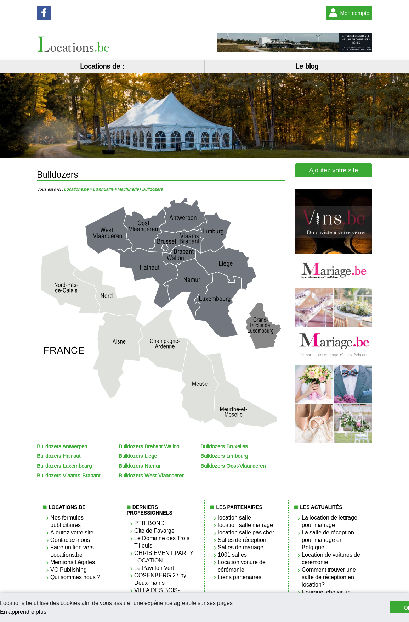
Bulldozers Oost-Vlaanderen (233, 466)
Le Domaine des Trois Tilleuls (161, 541)
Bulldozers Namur (139, 466)
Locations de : (102, 66)
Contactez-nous (70, 540)
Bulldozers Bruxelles (224, 446)
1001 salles (232, 555)
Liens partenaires (239, 577)
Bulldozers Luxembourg (64, 466)
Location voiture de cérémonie (242, 566)
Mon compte (348, 13)
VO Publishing (68, 569)
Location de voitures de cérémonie (331, 558)
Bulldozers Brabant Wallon (149, 446)
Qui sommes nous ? (75, 577)
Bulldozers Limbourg (224, 456)
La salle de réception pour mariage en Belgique (328, 540)
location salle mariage (245, 525)
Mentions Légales (72, 562)
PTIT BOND (149, 523)
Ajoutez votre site (333, 170)
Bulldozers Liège (138, 456)
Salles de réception (242, 540)
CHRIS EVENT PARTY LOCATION (164, 556)
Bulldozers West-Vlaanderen (151, 475)
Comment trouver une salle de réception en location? (329, 577)
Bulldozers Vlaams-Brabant (68, 475)
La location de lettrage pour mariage (329, 521)
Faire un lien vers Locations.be (72, 551)
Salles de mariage (240, 547)
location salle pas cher (246, 532)
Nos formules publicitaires (67, 521)
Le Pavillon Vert (154, 568)
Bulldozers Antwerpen (62, 446)
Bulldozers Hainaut (58, 456)
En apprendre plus (23, 612)
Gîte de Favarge (154, 530)
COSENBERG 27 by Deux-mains (160, 579)
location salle (234, 517)
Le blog (306, 66)
